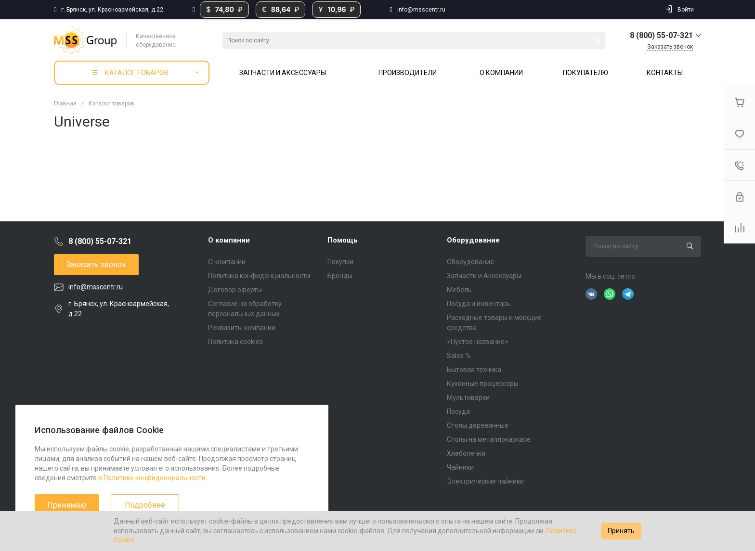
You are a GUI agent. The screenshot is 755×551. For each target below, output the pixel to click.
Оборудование (473, 240)
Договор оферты (235, 290)
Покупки (340, 262)
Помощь (342, 240)
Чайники (460, 467)
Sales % (458, 355)
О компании (229, 240)
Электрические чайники (485, 481)
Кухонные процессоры (483, 383)
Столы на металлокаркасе (489, 439)
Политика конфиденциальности (259, 276)
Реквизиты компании (241, 328)
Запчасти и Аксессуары (484, 276)
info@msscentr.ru (421, 9)
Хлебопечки (466, 453)
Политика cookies (235, 342)
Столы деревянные (477, 425)
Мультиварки (468, 397)
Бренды (339, 276)
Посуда (458, 411)
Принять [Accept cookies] (621, 531)
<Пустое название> (477, 342)
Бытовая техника (474, 369)
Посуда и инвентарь (479, 304)
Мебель (459, 290)
